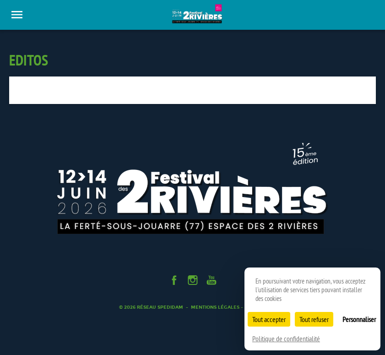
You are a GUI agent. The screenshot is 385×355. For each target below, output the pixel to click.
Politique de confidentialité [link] (286, 338)
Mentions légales (215, 307)
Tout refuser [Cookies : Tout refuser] (314, 319)
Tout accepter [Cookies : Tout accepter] (269, 319)
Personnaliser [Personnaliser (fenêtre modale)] (359, 319)
